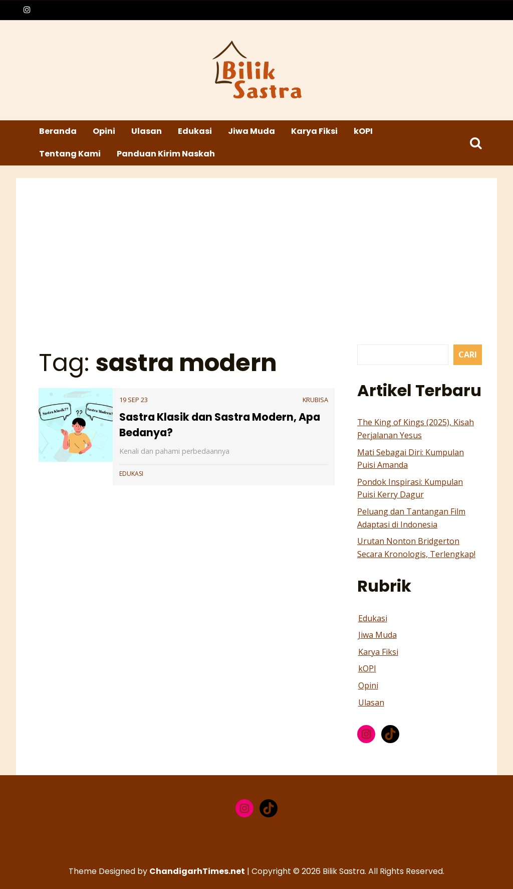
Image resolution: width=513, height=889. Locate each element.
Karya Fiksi (314, 131)
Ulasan (146, 131)
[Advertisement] (258, 269)
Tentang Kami (70, 153)
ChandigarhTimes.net (197, 871)
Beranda (58, 131)
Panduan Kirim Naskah (166, 153)
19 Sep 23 (133, 399)
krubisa (315, 399)
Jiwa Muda (251, 131)
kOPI (363, 131)
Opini (104, 131)
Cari (467, 354)
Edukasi (195, 131)
